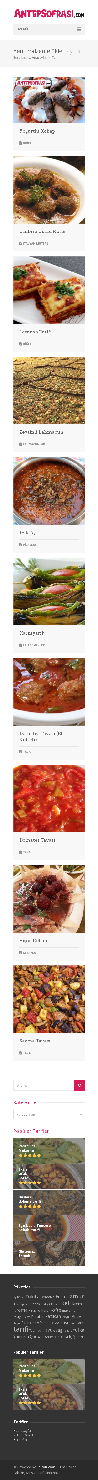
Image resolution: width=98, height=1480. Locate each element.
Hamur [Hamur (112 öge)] (75, 1296)
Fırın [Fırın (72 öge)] (60, 1296)
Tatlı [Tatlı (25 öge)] (32, 1331)
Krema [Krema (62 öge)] (20, 1310)
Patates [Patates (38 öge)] (37, 1316)
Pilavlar (30, 545)
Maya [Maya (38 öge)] (18, 1316)
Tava (27, 752)
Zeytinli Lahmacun (41, 432)
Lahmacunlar (34, 444)
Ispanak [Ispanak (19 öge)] (25, 1304)
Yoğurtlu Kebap (37, 131)
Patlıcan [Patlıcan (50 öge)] (53, 1316)
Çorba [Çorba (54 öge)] (35, 1336)
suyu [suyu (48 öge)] (65, 1322)
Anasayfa (39, 57)
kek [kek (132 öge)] (66, 1303)
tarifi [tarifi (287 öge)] (20, 1329)
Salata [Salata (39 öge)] (26, 1322)
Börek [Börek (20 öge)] (21, 1297)
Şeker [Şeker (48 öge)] (78, 1336)
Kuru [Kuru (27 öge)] (44, 1310)
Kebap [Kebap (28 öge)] (56, 1304)
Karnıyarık (32, 633)
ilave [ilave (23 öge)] (16, 1304)
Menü (23, 29)
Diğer (27, 143)
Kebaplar (30, 953)
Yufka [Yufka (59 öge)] (78, 1330)
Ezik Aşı (28, 532)
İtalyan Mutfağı (36, 244)
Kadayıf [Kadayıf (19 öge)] (45, 1304)
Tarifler (21, 1439)
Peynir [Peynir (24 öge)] (66, 1317)
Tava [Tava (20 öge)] (39, 1330)
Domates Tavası (37, 840)
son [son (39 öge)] (36, 1322)
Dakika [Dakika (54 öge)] (33, 1296)
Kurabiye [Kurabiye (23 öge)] (35, 1311)
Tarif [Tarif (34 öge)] (79, 1322)
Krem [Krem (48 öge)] (77, 1303)
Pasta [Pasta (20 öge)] (27, 1317)
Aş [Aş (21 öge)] (14, 1297)
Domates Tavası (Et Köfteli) (40, 736)
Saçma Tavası (35, 1041)
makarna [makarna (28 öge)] (68, 1310)
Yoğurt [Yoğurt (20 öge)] (67, 1330)
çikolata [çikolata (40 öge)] (61, 1336)
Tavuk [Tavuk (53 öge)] (49, 1330)
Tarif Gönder (26, 1435)
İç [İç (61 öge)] (70, 1336)
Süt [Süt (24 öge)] (73, 1323)
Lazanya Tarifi (35, 332)
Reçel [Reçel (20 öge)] (17, 1323)
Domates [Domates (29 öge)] (48, 1297)
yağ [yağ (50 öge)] (59, 1330)
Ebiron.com (46, 1467)
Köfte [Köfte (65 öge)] (55, 1310)
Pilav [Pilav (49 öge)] (76, 1316)
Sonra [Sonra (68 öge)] (46, 1322)
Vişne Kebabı (34, 940)
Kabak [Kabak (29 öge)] (35, 1304)
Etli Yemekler (34, 645)
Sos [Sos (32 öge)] (57, 1323)
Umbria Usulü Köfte (42, 231)
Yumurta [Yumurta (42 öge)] (21, 1336)
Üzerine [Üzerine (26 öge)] (48, 1337)
